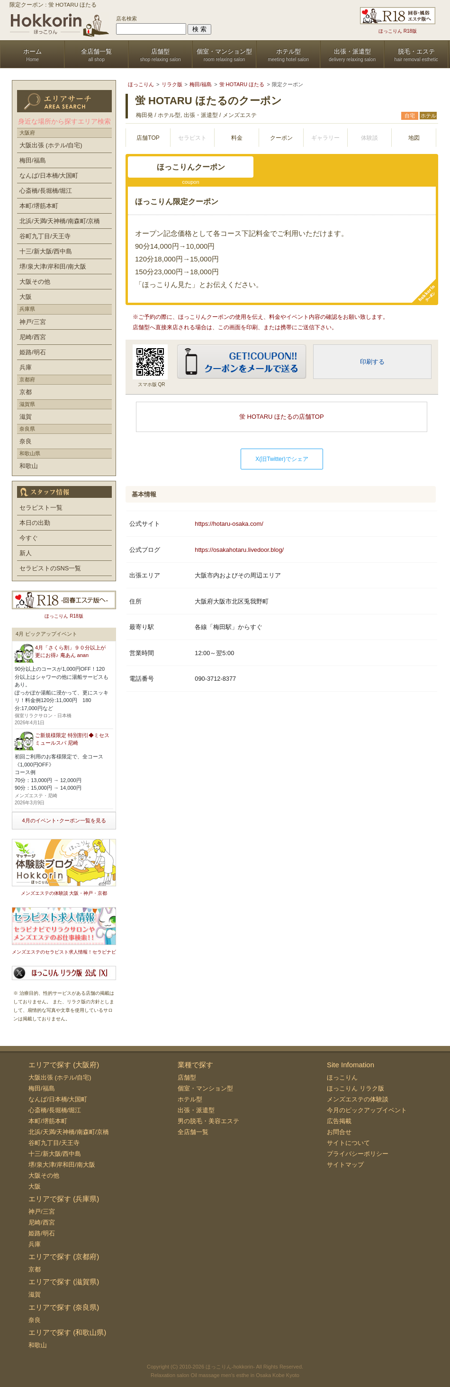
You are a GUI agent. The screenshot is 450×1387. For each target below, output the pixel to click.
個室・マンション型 (205, 1088)
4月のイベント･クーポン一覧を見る (64, 820)
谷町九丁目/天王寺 (45, 236)
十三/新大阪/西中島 (45, 251)
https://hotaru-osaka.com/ (229, 523)
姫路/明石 (32, 352)
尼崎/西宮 (32, 337)
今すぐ (28, 537)
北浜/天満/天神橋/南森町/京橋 (59, 221)
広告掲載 (339, 1121)
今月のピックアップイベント (367, 1110)
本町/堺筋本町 (38, 205)
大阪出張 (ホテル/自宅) (50, 145)
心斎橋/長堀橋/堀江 (45, 190)
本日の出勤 (34, 522)
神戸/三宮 (32, 321)
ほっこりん (342, 1077)
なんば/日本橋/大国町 (48, 175)
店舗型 (187, 1077)
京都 (25, 392)
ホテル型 (190, 1099)
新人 (25, 553)
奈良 (25, 441)
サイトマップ (345, 1164)
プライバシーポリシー (357, 1153)
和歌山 (28, 465)
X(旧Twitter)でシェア (281, 459)
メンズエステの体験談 (357, 1099)
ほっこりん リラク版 (355, 1088)
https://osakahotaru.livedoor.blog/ (239, 549)
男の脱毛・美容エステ (208, 1121)
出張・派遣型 (196, 1110)
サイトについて (348, 1142)
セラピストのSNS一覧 (50, 568)
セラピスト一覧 (41, 507)
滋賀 (25, 416)
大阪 (25, 296)
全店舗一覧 (193, 1131)
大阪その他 (34, 281)
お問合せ (339, 1131)
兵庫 (25, 367)
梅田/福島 (32, 160)
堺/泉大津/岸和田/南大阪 (52, 266)
